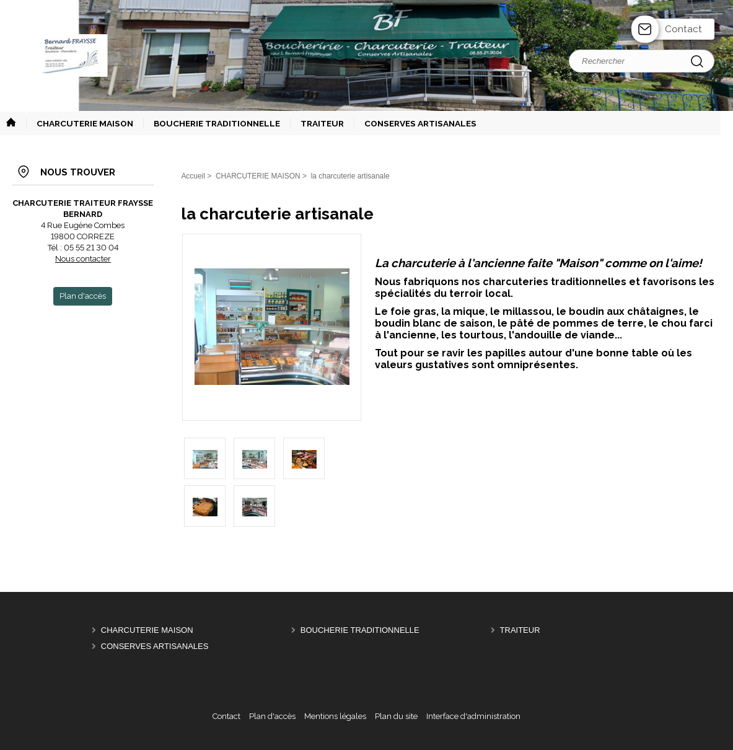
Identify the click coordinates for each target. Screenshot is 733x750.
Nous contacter (83, 258)
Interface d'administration (473, 716)
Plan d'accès (272, 716)
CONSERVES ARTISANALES (155, 646)
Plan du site (396, 716)
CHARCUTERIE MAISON (147, 630)
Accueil (193, 176)
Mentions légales (335, 716)
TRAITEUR (520, 630)
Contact (683, 29)
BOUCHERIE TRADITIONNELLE (360, 630)
